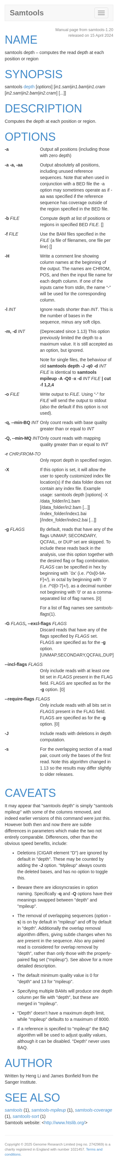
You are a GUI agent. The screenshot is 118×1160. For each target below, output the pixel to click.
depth (29, 86)
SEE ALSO (32, 1097)
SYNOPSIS (34, 74)
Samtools (27, 12)
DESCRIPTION (43, 108)
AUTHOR (29, 1063)
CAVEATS (30, 793)
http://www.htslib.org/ (64, 1122)
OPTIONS (30, 136)
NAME (21, 39)
